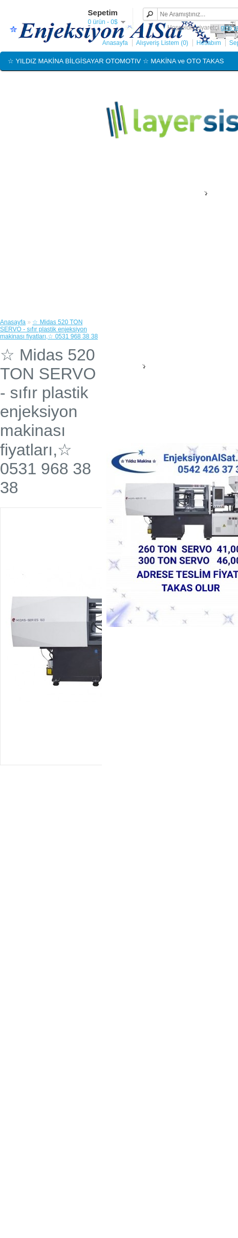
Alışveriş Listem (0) (162, 42)
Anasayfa (115, 42)
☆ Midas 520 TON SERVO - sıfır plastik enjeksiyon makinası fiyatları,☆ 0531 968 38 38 (49, 329)
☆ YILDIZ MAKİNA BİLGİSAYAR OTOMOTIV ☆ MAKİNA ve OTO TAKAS (116, 61)
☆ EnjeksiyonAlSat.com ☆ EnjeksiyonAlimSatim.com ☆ (90, 82)
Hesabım (209, 42)
